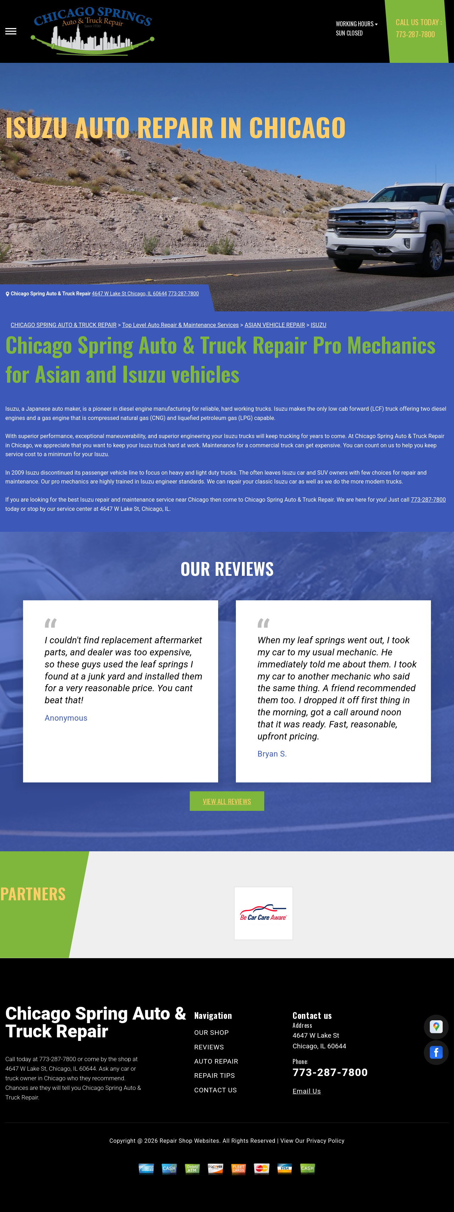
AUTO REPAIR (216, 1061)
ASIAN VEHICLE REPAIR (275, 325)
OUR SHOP (211, 1032)
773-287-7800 (415, 33)
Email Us (307, 1091)
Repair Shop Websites (189, 1140)
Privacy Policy (325, 1140)
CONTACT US (215, 1090)
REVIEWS (209, 1047)
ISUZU (318, 325)
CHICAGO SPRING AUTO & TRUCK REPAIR (63, 325)
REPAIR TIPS (214, 1075)
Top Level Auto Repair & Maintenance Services (180, 325)
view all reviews (227, 801)
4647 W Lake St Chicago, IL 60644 (129, 293)
